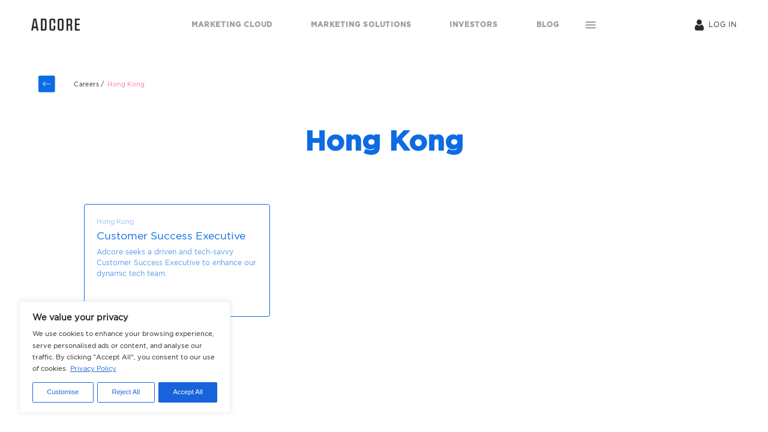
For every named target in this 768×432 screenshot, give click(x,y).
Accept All (188, 391)
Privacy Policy (93, 368)
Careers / (89, 84)
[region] (124, 357)
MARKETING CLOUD (231, 24)
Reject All (126, 391)
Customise (63, 391)
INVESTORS (473, 24)
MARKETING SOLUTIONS (361, 24)
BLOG (547, 24)
